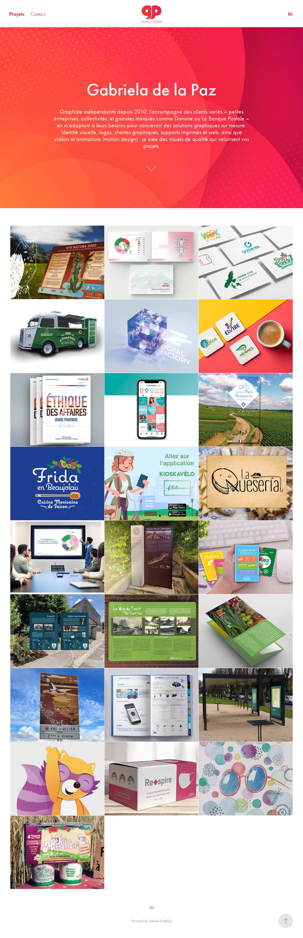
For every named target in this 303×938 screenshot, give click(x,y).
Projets (17, 14)
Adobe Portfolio (160, 921)
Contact (38, 14)
